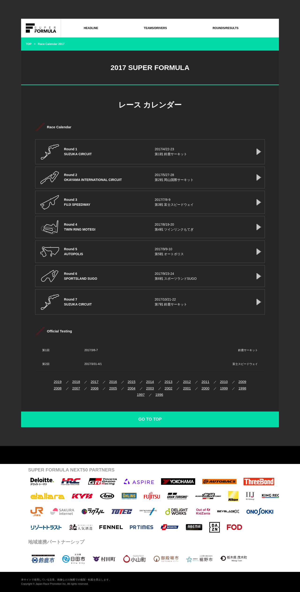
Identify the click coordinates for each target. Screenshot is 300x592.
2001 (187, 388)
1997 (141, 395)
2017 (94, 382)
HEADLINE (91, 28)
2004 (131, 388)
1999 (224, 388)
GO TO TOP (149, 419)
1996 (159, 395)
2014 (150, 382)
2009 (242, 382)
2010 (224, 382)
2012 (187, 382)
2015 (131, 382)
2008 (57, 388)
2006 (94, 388)
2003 (150, 388)
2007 (76, 388)
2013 (168, 382)
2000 (205, 388)
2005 (113, 388)
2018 (76, 382)
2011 (205, 382)
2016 (113, 382)
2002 (168, 388)
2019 (57, 382)
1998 (242, 388)
